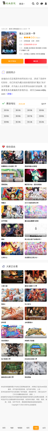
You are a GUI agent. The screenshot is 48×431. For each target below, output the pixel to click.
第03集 (29, 110)
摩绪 (2, 239)
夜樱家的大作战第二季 (9, 166)
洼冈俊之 (27, 54)
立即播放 (12, 61)
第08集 (41, 116)
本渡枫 (26, 48)
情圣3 (3, 304)
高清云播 (22, 104)
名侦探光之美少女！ (32, 257)
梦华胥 (3, 322)
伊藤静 (23, 50)
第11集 (29, 122)
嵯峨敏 (42, 54)
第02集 (18, 110)
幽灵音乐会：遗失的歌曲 (33, 184)
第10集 (18, 122)
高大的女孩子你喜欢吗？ (33, 239)
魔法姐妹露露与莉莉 (32, 221)
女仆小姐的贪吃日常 (32, 203)
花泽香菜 (32, 48)
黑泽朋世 (38, 48)
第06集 (18, 116)
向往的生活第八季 (31, 359)
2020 (37, 41)
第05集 (6, 116)
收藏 (35, 61)
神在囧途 (28, 377)
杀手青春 (4, 221)
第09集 (6, 122)
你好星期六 (5, 341)
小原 (27, 50)
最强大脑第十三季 (31, 286)
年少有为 (28, 304)
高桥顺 (32, 54)
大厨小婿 (4, 286)
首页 (10, 29)
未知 (14, 90)
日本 (32, 41)
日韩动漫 (16, 29)
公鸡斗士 (4, 257)
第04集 (41, 110)
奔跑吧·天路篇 (29, 341)
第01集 (6, 110)
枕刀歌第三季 (5, 359)
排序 (43, 104)
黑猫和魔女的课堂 (31, 166)
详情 (10, 94)
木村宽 (37, 54)
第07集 (29, 116)
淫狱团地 (4, 184)
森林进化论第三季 (7, 377)
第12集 (41, 122)
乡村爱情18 (29, 322)
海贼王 (3, 203)
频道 (22, 4)
